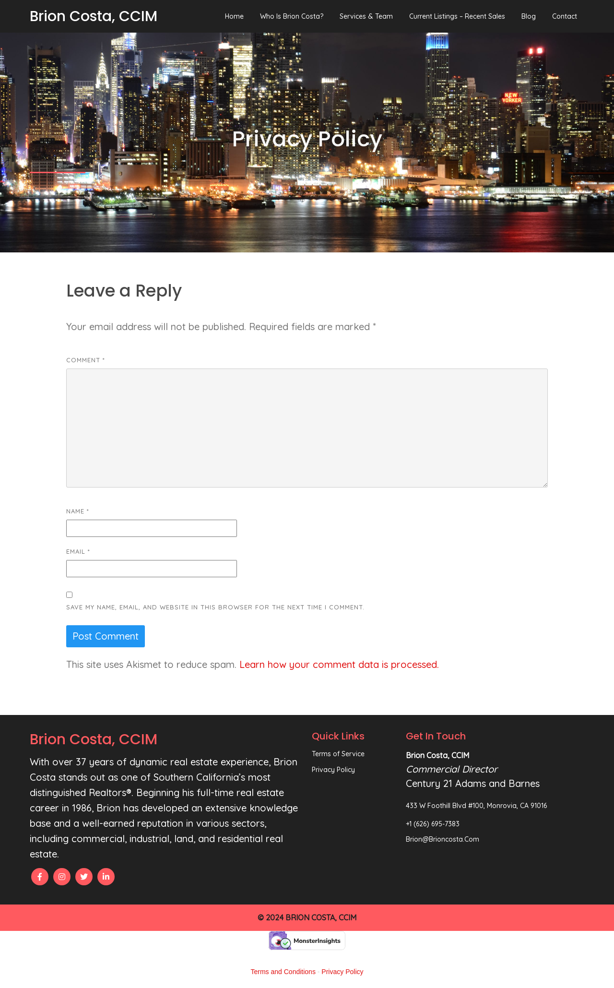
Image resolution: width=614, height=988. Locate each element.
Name (77, 511)
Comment (85, 360)
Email (78, 551)
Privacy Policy (342, 972)
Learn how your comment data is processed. (339, 664)
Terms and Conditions (283, 972)
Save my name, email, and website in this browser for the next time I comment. (215, 607)
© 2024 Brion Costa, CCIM (307, 917)
